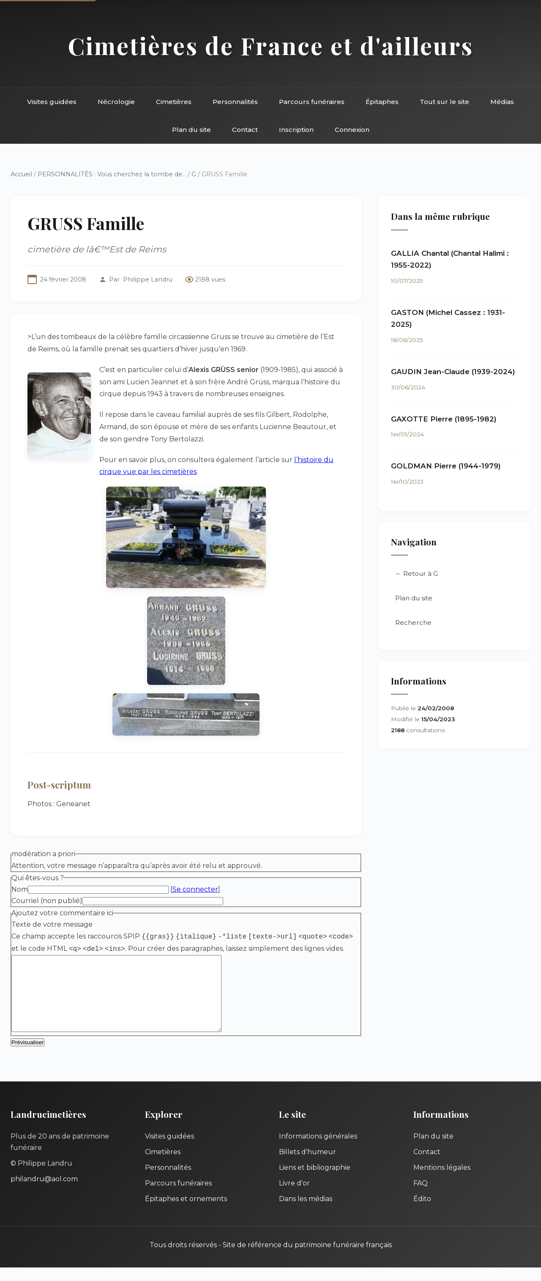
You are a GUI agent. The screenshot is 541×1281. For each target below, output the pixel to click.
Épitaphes (382, 102)
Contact (245, 130)
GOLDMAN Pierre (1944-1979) (446, 466)
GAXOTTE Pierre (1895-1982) (444, 419)
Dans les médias (305, 1212)
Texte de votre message (52, 924)
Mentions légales (441, 1181)
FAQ (420, 1197)
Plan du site (191, 130)
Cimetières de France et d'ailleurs (270, 45)
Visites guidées (52, 102)
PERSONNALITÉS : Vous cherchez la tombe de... (112, 174)
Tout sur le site (444, 102)
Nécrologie (116, 102)
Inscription (296, 130)
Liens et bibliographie (314, 1181)
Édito (422, 1212)
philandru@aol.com (44, 1192)
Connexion (352, 130)
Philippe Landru (147, 279)
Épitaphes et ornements (186, 1212)
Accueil (21, 174)
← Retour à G (416, 573)
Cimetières (173, 102)
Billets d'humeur (307, 1165)
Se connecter (195, 889)
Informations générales (318, 1150)
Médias (502, 102)
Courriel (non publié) (46, 901)
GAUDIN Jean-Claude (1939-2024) (453, 371)
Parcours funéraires (311, 102)
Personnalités (235, 102)
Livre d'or (294, 1197)
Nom (19, 889)
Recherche (413, 623)
